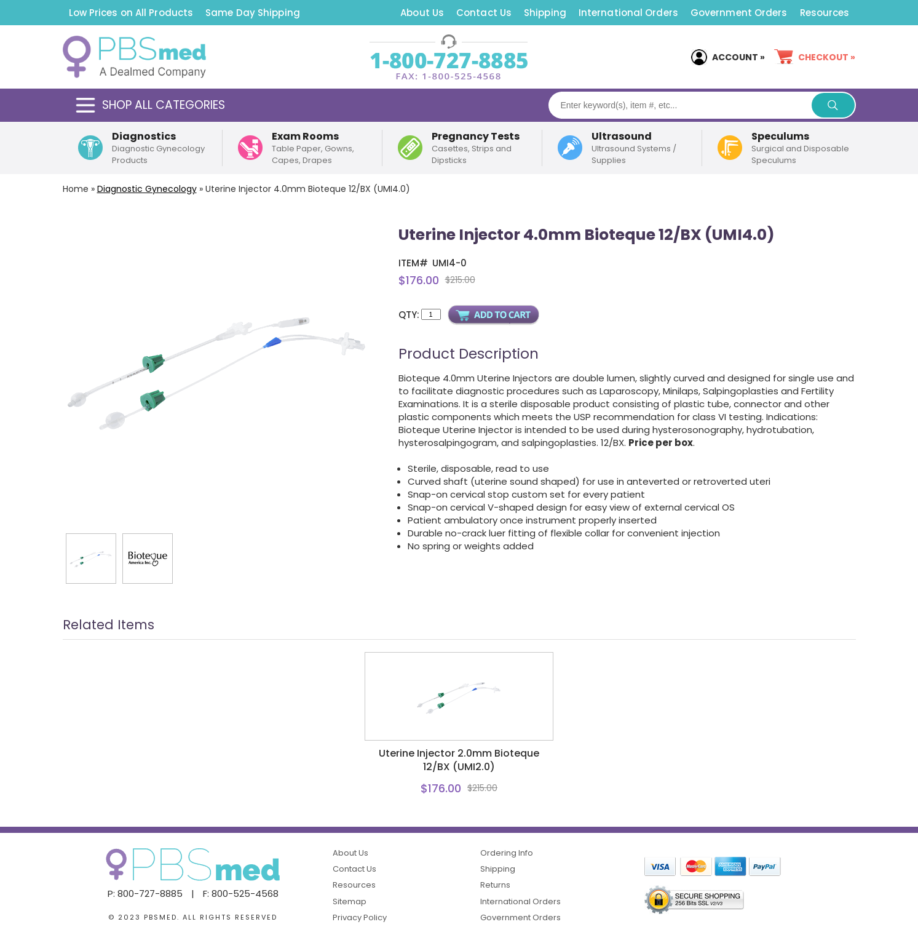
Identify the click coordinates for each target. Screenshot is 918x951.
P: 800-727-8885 (145, 893)
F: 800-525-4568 (241, 893)
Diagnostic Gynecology (147, 189)
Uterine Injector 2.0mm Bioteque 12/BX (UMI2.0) (459, 760)
